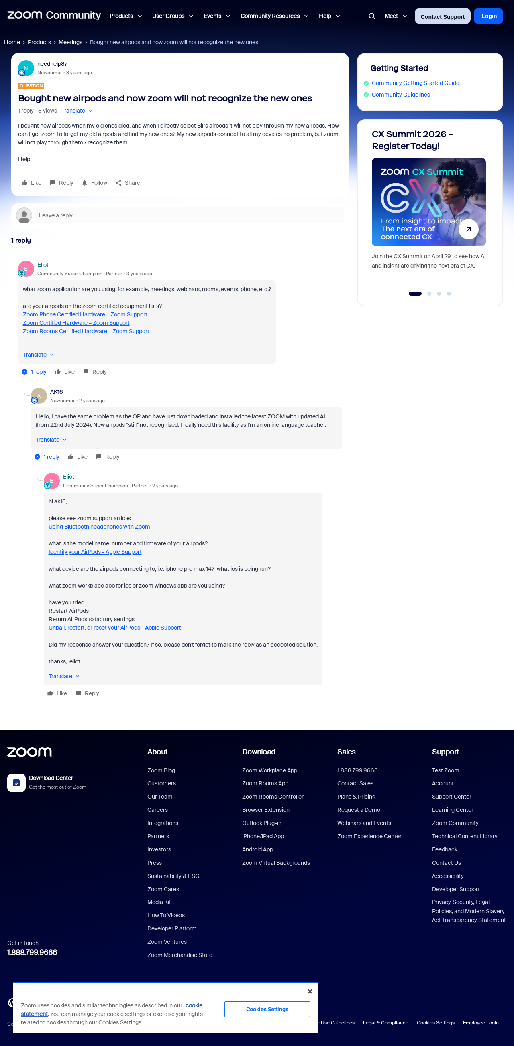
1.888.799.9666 (32, 952)
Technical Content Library (465, 836)
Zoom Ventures (167, 941)
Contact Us (446, 862)
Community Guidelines (401, 94)
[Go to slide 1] (415, 293)
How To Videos (166, 915)
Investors (159, 849)
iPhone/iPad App (263, 836)
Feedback (444, 849)
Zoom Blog (161, 770)
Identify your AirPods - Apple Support (95, 551)
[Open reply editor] (180, 215)
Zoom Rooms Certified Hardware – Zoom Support (86, 331)
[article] (180, 319)
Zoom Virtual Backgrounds (276, 862)
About (157, 752)
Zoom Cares (163, 889)
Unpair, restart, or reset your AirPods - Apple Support (115, 627)
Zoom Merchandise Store (179, 955)
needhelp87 (52, 63)
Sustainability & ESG (173, 876)
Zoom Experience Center (369, 836)
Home (12, 42)
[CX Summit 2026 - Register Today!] (429, 209)
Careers (157, 809)
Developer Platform (172, 928)
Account (443, 783)
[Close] (310, 991)
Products (39, 42)
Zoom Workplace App (269, 770)
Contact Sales (355, 783)
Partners (158, 836)
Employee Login (481, 1023)
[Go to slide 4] (449, 293)
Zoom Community (455, 823)
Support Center (451, 796)
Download (258, 752)
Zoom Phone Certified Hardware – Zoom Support (85, 314)
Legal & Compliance (385, 1023)
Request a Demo (358, 809)
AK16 (56, 391)
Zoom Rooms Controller (273, 796)
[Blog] (12, 1002)
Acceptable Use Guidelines (324, 1023)
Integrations (162, 823)
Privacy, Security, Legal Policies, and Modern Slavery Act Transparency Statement (469, 911)
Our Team (160, 796)
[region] (165, 1007)
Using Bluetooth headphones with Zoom (99, 526)
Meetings (70, 42)
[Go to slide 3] (439, 293)
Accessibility (448, 876)
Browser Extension (266, 809)
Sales (346, 752)
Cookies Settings (436, 1023)
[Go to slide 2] (429, 293)
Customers (161, 783)
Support (445, 752)
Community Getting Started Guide (415, 83)
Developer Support (456, 889)
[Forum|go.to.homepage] (54, 16)
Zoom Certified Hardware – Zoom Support (76, 322)
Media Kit (159, 902)
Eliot (43, 264)
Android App (257, 849)
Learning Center (452, 809)
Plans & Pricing (356, 796)
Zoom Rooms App (265, 783)
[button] (77, 111)
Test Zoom (445, 770)
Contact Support (443, 17)
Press (154, 862)
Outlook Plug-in (261, 823)
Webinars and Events (364, 823)
